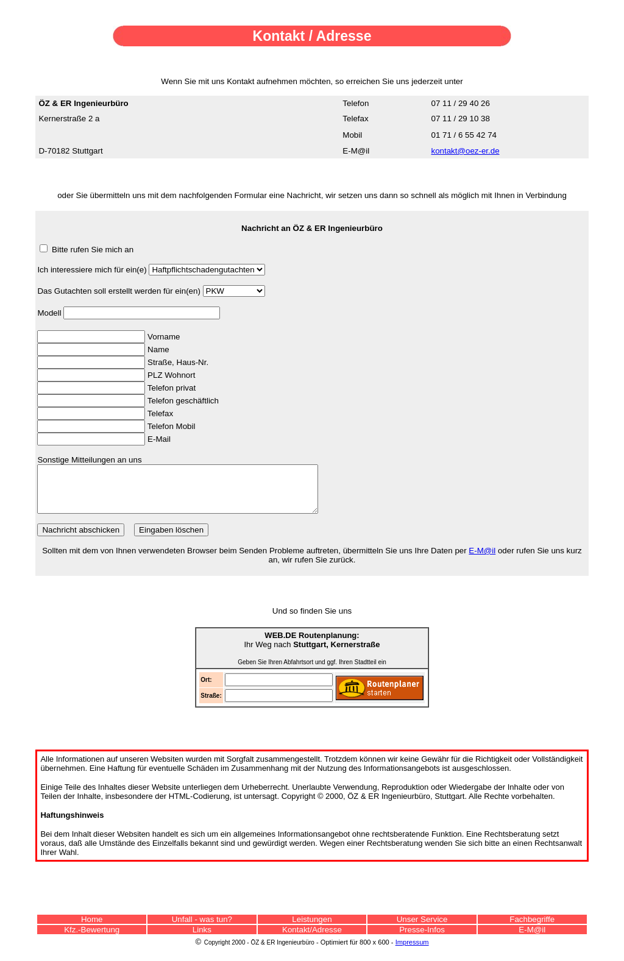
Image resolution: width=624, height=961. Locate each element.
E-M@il (482, 559)
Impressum (412, 951)
